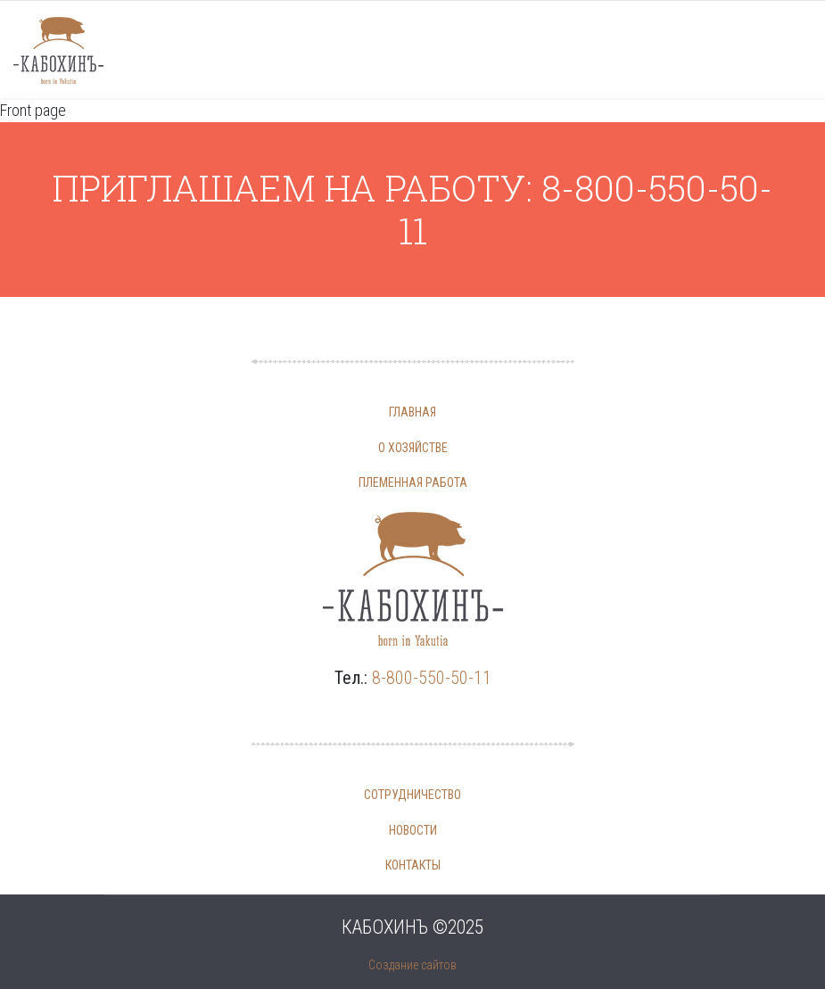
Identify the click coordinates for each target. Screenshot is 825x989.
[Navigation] (787, 50)
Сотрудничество (412, 794)
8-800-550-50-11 (431, 677)
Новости (413, 830)
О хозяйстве (413, 448)
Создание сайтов (412, 965)
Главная (412, 412)
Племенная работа (413, 482)
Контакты (413, 865)
